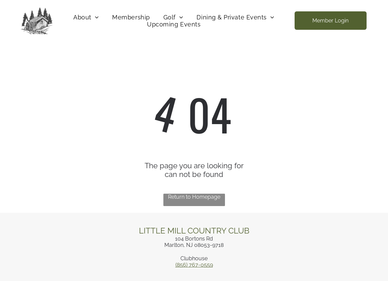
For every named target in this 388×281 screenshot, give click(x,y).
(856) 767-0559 (194, 265)
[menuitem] (86, 17)
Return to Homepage (194, 197)
